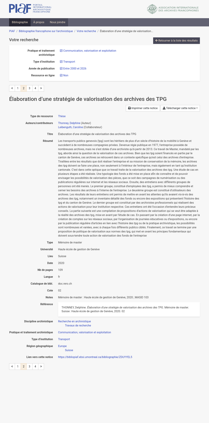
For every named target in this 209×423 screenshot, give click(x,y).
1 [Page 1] (18, 88)
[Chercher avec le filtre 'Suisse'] (69, 350)
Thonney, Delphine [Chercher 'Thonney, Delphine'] (69, 123)
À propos (38, 22)
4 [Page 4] (35, 88)
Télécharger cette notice (179, 108)
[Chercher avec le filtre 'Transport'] (64, 339)
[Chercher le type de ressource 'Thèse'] (62, 116)
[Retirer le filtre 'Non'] (65, 75)
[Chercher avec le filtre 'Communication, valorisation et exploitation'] (84, 332)
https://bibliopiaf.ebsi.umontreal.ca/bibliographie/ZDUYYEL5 (95, 357)
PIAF (12, 31)
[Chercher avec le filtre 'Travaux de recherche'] (78, 325)
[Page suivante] (41, 88)
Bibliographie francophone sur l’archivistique (46, 31)
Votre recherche (86, 31)
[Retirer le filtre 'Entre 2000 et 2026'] (74, 68)
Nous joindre (57, 22)
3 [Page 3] (29, 88)
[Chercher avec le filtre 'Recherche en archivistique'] (74, 321)
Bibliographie (20, 22)
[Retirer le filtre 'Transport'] (69, 61)
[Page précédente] (12, 88)
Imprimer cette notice (143, 108)
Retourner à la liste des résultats (176, 40)
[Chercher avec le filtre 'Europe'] (62, 346)
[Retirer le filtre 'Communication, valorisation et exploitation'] (89, 50)
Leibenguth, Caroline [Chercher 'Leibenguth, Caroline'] (70, 127)
